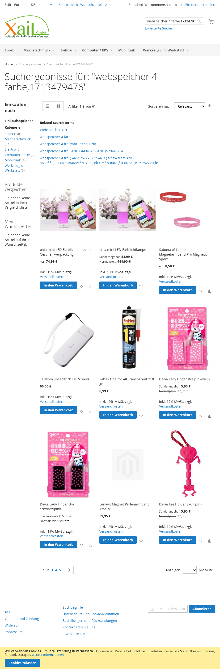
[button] (16, 5)
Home (9, 64)
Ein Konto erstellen (200, 4)
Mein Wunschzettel (86, 4)
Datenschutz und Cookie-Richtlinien (91, 614)
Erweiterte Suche (158, 28)
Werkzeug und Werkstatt (16, 168)
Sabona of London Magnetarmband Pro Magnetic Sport (183, 254)
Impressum (14, 632)
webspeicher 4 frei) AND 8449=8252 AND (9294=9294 (81, 151)
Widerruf (12, 625)
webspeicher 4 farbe (56, 137)
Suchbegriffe (73, 607)
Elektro (12, 149)
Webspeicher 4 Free (55, 129)
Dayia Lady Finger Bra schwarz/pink (57, 506)
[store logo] (27, 26)
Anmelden (113, 4)
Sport (12, 133)
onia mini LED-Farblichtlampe (122, 249)
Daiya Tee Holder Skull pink (180, 504)
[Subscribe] (202, 609)
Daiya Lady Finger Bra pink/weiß (184, 379)
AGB (8, 612)
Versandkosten (51, 276)
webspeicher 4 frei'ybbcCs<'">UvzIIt (68, 144)
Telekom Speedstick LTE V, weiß (64, 379)
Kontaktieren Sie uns (79, 627)
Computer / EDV (19, 154)
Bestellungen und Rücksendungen (90, 620)
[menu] (110, 50)
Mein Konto (59, 4)
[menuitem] (10, 50)
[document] (110, 658)
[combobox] (174, 21)
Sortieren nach (160, 106)
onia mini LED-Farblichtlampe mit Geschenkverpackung (66, 252)
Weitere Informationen (48, 654)
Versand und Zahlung (22, 618)
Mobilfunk (15, 160)
